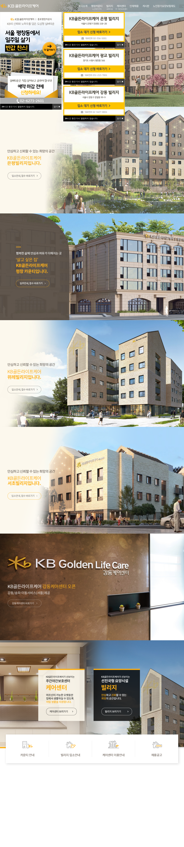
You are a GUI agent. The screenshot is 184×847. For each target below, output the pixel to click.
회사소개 (82, 6)
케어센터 (121, 7)
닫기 (57, 106)
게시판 (145, 6)
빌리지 (109, 7)
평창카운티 (96, 7)
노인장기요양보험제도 (164, 6)
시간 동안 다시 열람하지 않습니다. (18, 106)
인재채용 (134, 6)
